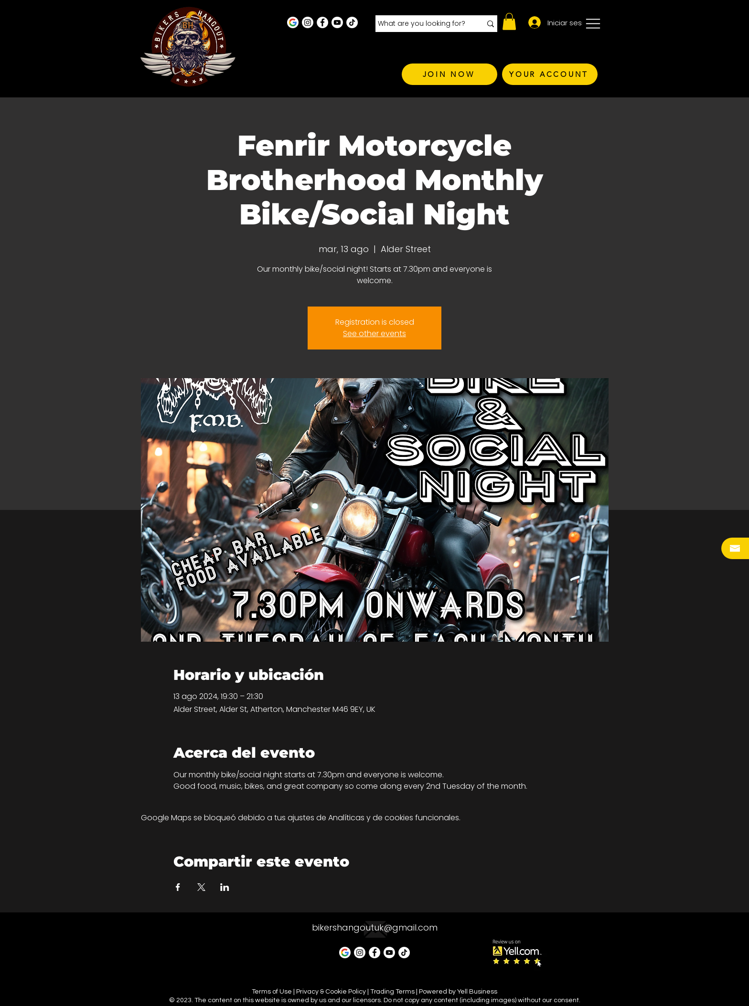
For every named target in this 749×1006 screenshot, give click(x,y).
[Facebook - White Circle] (322, 22)
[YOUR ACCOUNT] (550, 74)
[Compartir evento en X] (201, 887)
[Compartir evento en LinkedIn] (224, 887)
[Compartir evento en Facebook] (177, 887)
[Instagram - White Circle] (307, 22)
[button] (509, 21)
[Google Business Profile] (293, 22)
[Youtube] (337, 22)
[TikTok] (352, 22)
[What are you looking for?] (422, 23)
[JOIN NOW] (449, 74)
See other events (374, 333)
